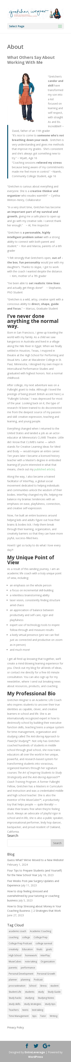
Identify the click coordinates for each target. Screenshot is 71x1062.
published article (44, 469)
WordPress (35, 1057)
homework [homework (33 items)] (31, 955)
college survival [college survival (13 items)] (44, 943)
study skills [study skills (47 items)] (14, 1004)
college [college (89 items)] (26, 937)
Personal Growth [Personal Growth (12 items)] (46, 973)
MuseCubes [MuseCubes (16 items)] (15, 961)
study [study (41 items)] (41, 991)
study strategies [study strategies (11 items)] (32, 1004)
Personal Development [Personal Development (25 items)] (21, 973)
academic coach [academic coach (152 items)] (17, 931)
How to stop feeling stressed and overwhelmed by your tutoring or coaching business (33, 895)
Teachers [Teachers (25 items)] (14, 1010)
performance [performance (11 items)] (28, 967)
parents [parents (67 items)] (13, 967)
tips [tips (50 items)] (34, 1016)
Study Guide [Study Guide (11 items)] (54, 991)
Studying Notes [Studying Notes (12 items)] (46, 998)
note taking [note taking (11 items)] (31, 961)
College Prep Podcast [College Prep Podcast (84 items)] (20, 943)
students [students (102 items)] (29, 991)
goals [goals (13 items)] (49, 949)
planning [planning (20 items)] (25, 979)
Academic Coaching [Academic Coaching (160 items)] (40, 931)
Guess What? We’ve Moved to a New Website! (35, 860)
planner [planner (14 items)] (13, 979)
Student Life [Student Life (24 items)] (15, 991)
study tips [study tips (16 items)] (50, 1004)
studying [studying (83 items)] (29, 998)
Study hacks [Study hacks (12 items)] (15, 998)
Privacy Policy (15, 1027)
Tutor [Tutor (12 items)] (43, 1016)
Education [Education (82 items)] (27, 949)
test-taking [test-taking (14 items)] (37, 1010)
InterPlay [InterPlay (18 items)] (45, 955)
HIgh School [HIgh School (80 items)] (15, 955)
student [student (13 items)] (54, 985)
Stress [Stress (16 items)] (43, 985)
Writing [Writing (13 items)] (53, 1016)
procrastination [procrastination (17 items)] (17, 985)
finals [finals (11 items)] (39, 949)
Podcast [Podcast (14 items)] (38, 979)
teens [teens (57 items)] (25, 1010)
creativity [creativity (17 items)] (13, 949)
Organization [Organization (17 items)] (48, 961)
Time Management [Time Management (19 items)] (19, 1016)
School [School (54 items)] (32, 985)
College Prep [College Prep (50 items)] (41, 937)
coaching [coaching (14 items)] (13, 937)
